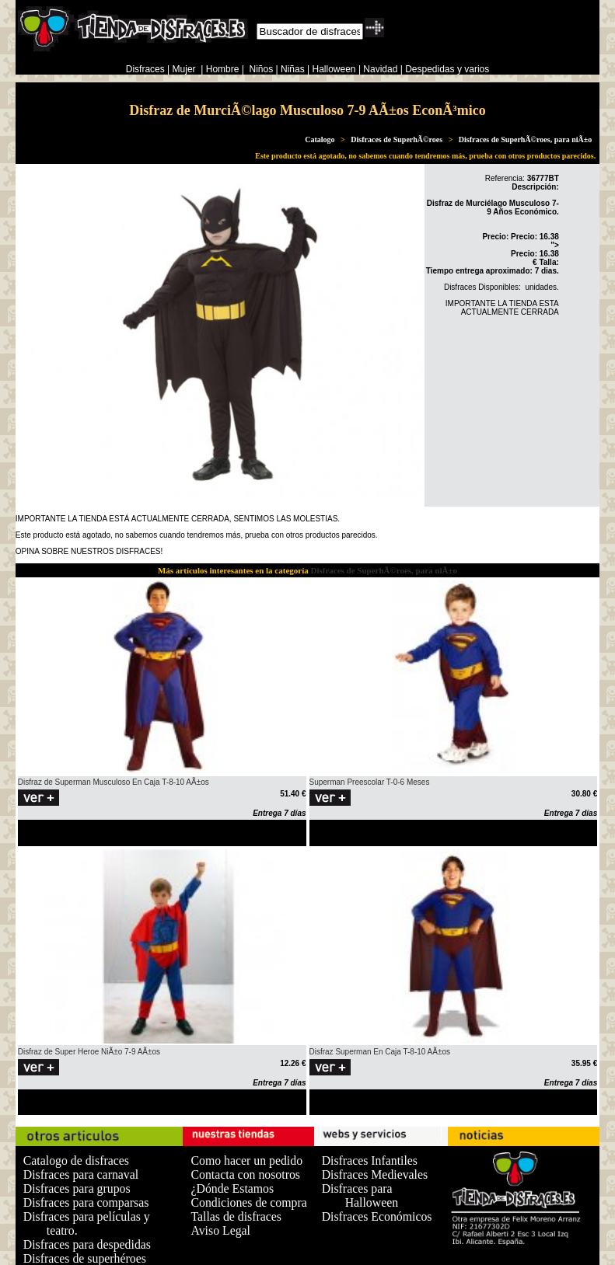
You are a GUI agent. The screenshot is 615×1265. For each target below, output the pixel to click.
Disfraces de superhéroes (84, 1258)
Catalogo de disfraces (76, 1160)
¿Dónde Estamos (232, 1188)
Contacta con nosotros (245, 1174)
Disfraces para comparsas (86, 1202)
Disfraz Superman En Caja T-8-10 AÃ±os (380, 1051)
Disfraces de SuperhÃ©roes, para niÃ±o (525, 139)
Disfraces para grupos (77, 1188)
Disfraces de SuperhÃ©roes (396, 139)
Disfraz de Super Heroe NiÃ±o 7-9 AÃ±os (89, 1051)
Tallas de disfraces (235, 1216)
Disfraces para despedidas (87, 1244)
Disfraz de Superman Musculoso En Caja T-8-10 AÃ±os (113, 782)
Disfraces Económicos (377, 1216)
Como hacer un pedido (246, 1160)
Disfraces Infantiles (370, 1160)
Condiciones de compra (248, 1202)
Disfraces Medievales (375, 1174)
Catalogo (319, 139)
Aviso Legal (220, 1230)
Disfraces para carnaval (80, 1174)
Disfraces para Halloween (360, 1195)
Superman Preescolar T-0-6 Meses (369, 782)
